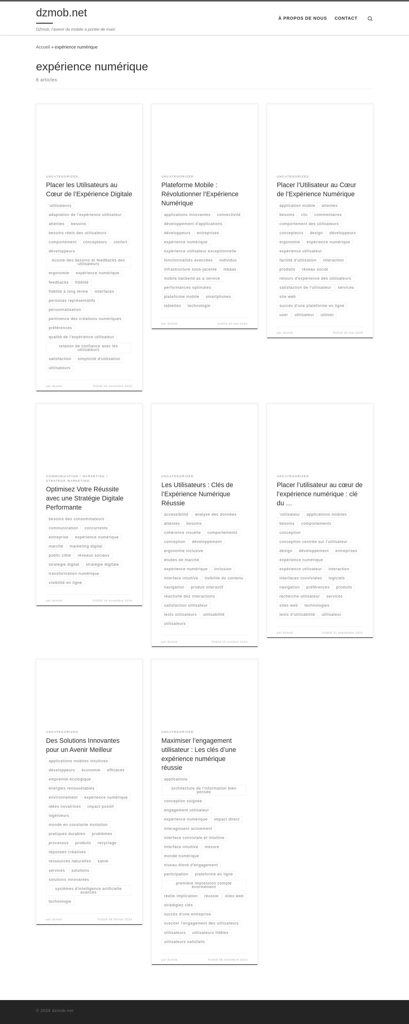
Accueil (43, 47)
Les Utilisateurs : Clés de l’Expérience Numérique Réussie (197, 494)
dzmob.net (62, 1010)
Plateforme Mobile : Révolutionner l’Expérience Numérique (200, 194)
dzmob (57, 386)
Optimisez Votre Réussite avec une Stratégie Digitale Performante (85, 498)
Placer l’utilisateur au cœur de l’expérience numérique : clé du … (320, 494)
